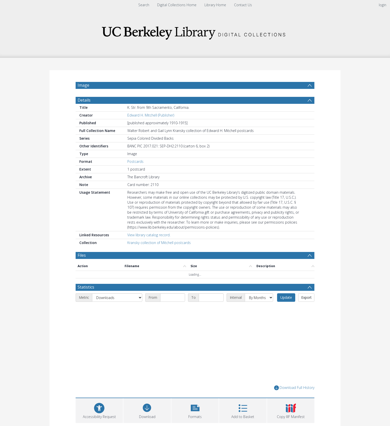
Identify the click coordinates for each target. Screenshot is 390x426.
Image (83, 85)
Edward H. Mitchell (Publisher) (150, 115)
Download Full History (294, 387)
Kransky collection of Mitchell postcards (159, 242)
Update (286, 297)
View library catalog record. (148, 235)
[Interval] (259, 297)
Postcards (135, 161)
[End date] (211, 297)
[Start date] (172, 297)
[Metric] (117, 297)
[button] (195, 410)
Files (82, 255)
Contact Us (243, 4)
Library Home (215, 4)
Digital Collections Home (176, 4)
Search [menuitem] (143, 4)
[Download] (147, 410)
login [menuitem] (382, 4)
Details (84, 100)
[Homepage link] (195, 31)
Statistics (86, 287)
